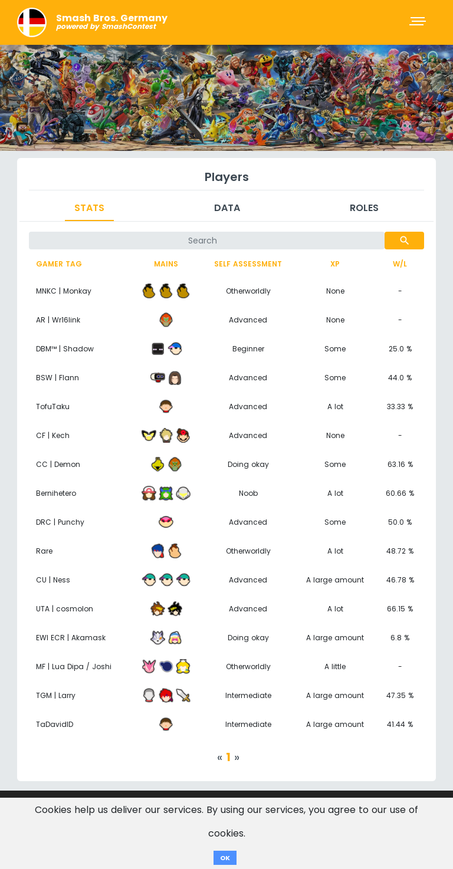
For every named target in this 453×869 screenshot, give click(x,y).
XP (335, 264)
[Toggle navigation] (419, 22)
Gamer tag (59, 264)
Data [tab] (227, 208)
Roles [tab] (364, 208)
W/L (400, 264)
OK (225, 858)
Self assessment (248, 264)
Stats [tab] (89, 208)
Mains (166, 264)
